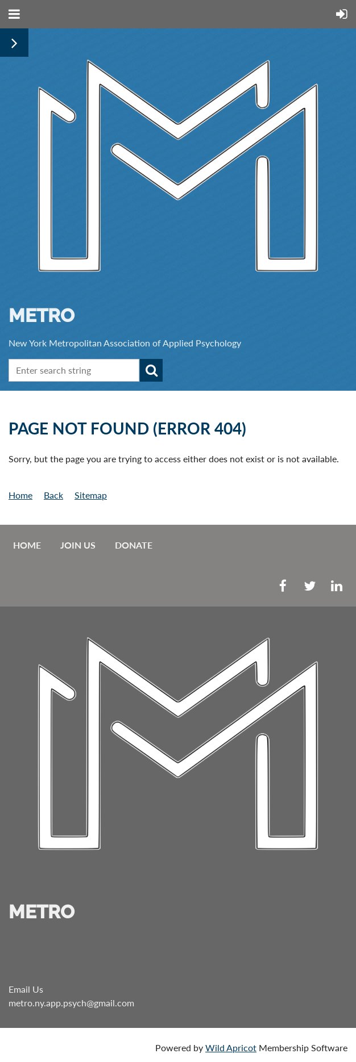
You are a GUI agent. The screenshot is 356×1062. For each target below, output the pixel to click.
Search (151, 370)
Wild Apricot (230, 1047)
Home (20, 495)
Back (53, 495)
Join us (78, 545)
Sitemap (90, 495)
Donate (133, 545)
